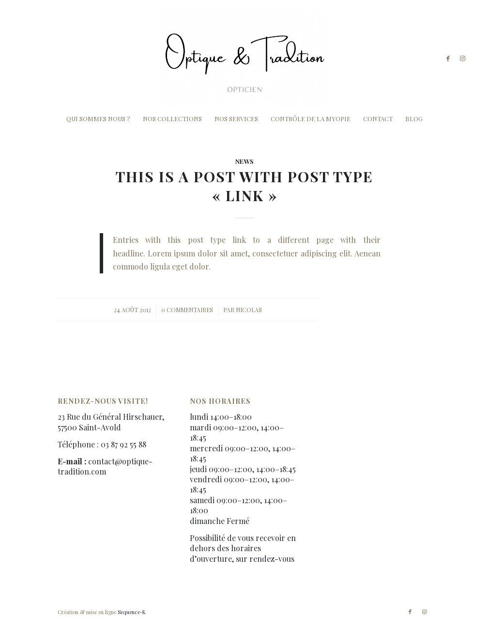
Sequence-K (132, 612)
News (244, 161)
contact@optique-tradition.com (105, 466)
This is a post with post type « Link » (244, 186)
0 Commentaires (187, 310)
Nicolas (249, 310)
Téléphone (76, 444)
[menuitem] (98, 119)
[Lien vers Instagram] (463, 58)
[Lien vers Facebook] (448, 58)
